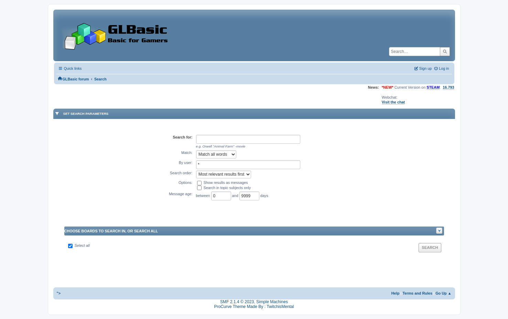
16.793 (448, 87)
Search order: (181, 173)
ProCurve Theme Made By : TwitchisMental (254, 306)
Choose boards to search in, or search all (111, 231)
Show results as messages (226, 182)
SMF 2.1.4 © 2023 (237, 301)
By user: (186, 163)
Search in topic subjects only (227, 188)
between (203, 196)
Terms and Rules (417, 293)
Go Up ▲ (443, 293)
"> (59, 293)
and (235, 196)
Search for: (182, 137)
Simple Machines (272, 301)
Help (395, 293)
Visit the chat (393, 102)
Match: (187, 153)
